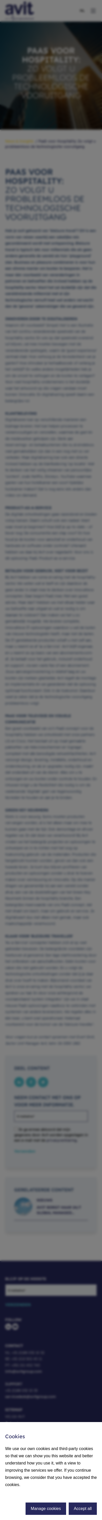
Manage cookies (46, 1508)
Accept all (83, 1508)
